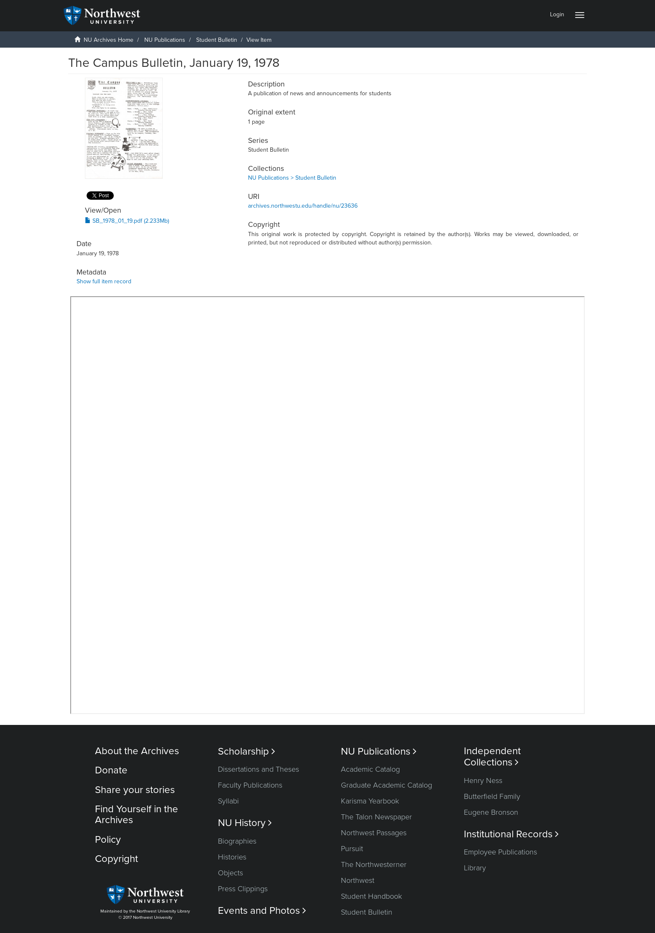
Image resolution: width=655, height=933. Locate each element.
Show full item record (104, 281)
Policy (108, 840)
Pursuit (352, 848)
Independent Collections (492, 756)
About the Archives (137, 751)
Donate (111, 770)
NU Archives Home (108, 39)
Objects (230, 872)
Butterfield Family (492, 796)
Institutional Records (511, 834)
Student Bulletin (216, 39)
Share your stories (135, 790)
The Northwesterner (374, 864)
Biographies (237, 841)
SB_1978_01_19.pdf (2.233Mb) (127, 220)
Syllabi (228, 801)
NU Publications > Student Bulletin (292, 177)
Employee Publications (500, 852)
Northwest (357, 880)
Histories (232, 857)
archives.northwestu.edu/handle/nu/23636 (303, 205)
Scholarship (246, 751)
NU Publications (164, 39)
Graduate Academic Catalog (386, 785)
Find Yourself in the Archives (136, 814)
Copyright (116, 859)
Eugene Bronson (491, 812)
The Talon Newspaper (376, 816)
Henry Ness (483, 780)
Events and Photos (262, 911)
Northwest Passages (374, 832)
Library (475, 867)
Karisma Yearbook (370, 801)
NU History (245, 823)
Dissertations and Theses (258, 769)
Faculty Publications (250, 785)
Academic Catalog (370, 769)
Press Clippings (243, 888)
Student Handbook (371, 896)
